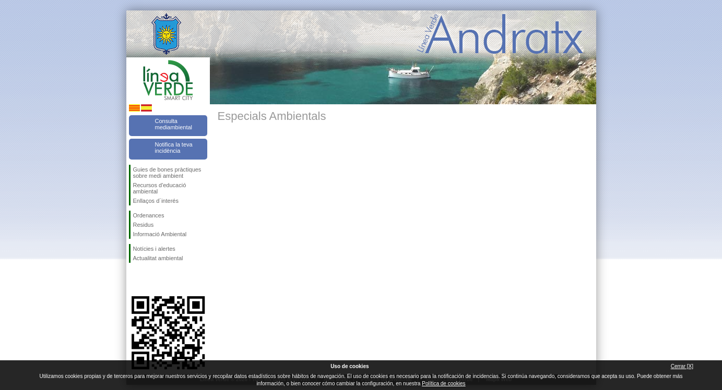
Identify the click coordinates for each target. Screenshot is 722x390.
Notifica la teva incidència (174, 147)
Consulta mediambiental (174, 124)
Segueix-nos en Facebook (135, 279)
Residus (143, 225)
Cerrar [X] (682, 366)
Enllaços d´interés (156, 201)
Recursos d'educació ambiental (159, 188)
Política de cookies (443, 383)
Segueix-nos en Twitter (152, 279)
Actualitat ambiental (158, 258)
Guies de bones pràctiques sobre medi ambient (167, 172)
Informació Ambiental (160, 234)
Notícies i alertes (154, 249)
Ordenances (148, 215)
